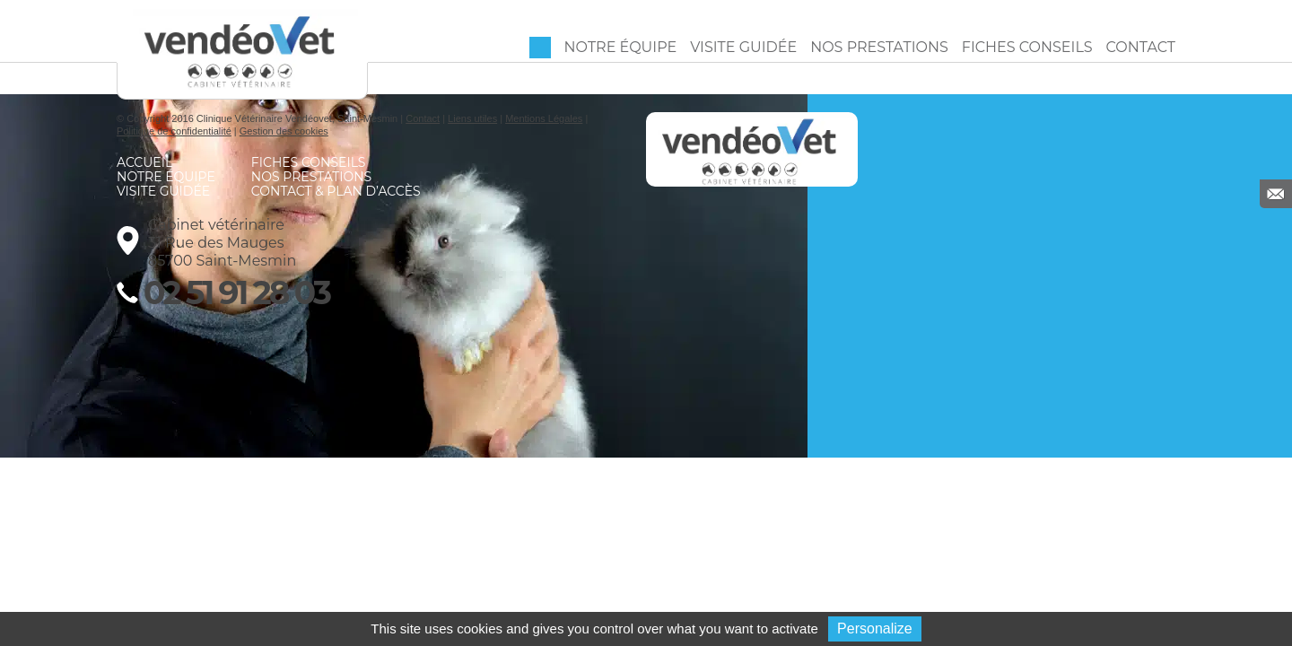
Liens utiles (472, 118)
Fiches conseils (1027, 47)
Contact (1140, 47)
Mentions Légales (543, 118)
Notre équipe (620, 47)
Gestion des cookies (284, 131)
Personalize (874, 628)
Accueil (540, 47)
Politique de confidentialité (174, 131)
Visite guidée (743, 47)
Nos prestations (879, 47)
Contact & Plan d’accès (336, 191)
